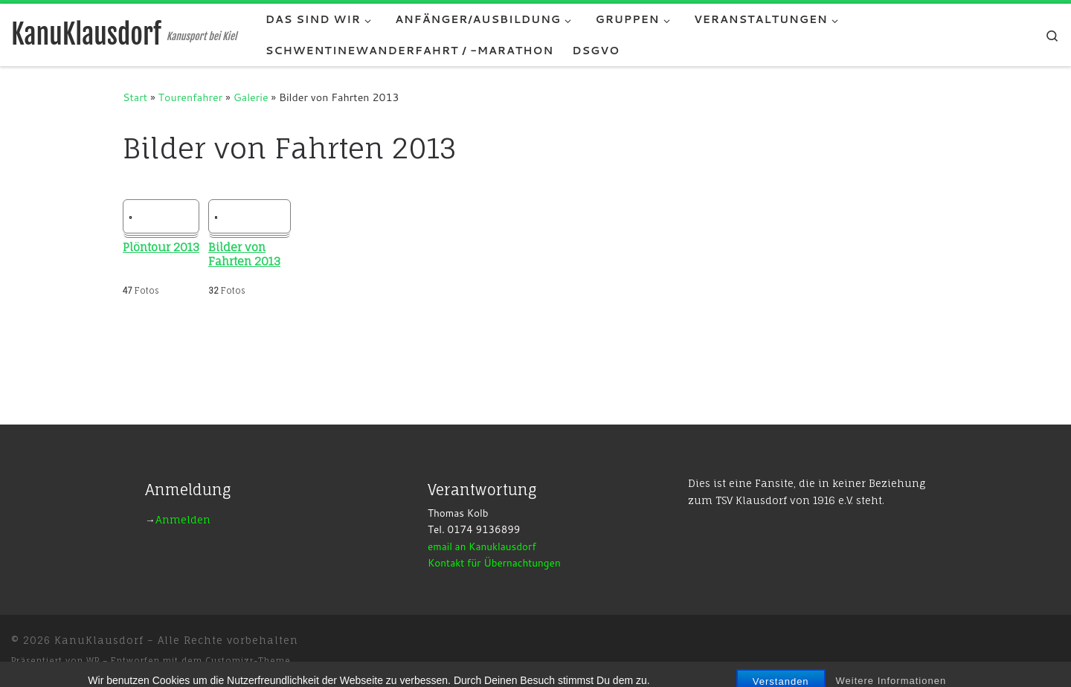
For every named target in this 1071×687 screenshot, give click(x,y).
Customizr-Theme (248, 661)
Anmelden (182, 520)
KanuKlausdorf (99, 640)
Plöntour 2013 (161, 247)
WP (93, 661)
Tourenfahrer (190, 97)
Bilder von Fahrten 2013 (244, 254)
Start (135, 97)
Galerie (251, 97)
